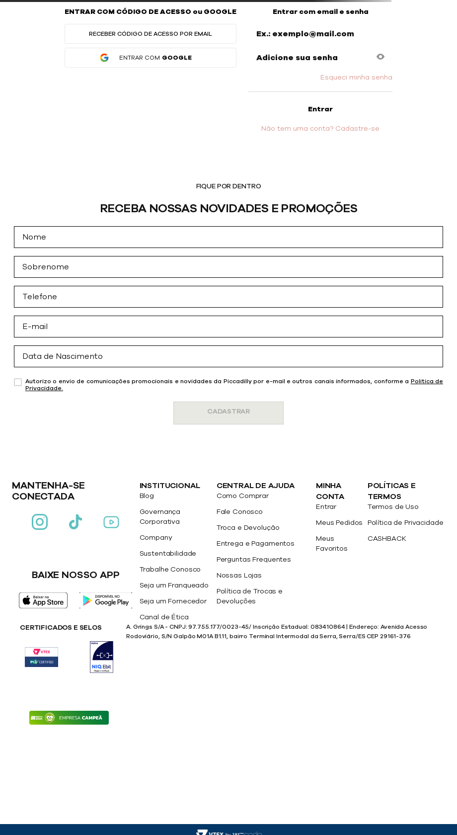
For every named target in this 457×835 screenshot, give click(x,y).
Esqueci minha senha (356, 78)
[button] (380, 58)
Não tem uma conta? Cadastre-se (320, 129)
